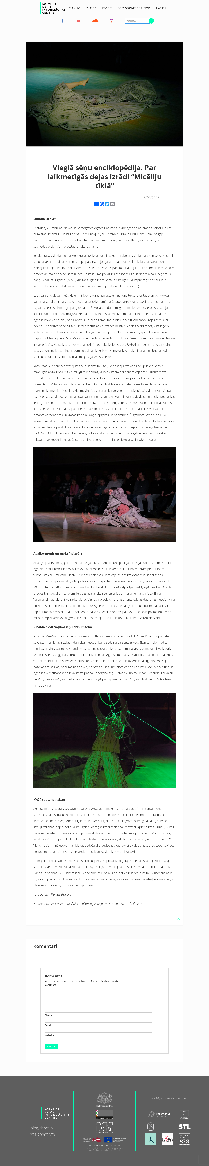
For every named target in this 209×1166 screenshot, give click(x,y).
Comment (50, 985)
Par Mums (75, 8)
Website (49, 1035)
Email (48, 1025)
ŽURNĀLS (91, 8)
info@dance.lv (41, 1127)
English (161, 8)
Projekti (107, 8)
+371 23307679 (41, 1134)
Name (48, 1015)
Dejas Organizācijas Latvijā (134, 8)
